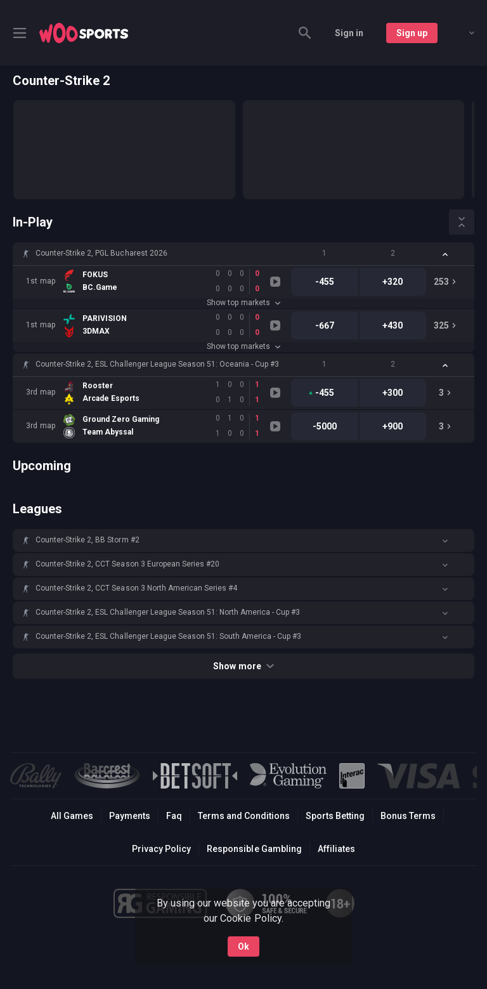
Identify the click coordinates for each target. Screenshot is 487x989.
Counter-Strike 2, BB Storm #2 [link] (88, 539)
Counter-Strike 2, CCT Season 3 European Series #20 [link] (127, 564)
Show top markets (243, 302)
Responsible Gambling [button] (254, 849)
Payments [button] (129, 816)
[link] (83, 33)
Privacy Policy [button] (161, 849)
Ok (243, 946)
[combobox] (462, 33)
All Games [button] (72, 816)
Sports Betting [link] (335, 816)
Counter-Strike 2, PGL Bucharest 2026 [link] (101, 253)
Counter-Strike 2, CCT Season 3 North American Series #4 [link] (136, 588)
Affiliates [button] (336, 849)
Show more (243, 666)
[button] (243, 253)
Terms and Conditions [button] (244, 816)
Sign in (349, 33)
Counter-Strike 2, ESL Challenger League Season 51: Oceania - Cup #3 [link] (157, 364)
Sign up (411, 33)
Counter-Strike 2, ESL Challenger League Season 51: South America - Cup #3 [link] (168, 636)
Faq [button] (174, 816)
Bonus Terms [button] (408, 816)
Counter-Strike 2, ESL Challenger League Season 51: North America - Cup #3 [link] (168, 612)
